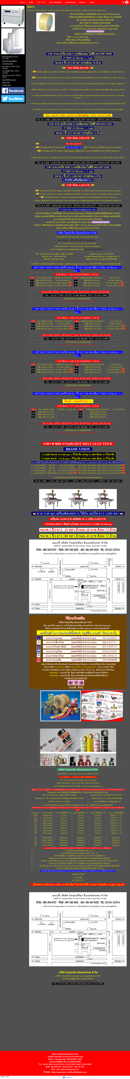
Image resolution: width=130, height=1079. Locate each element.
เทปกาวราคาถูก (59, 10)
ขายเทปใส (77, 10)
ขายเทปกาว (43, 10)
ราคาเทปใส (83, 10)
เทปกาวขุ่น (97, 10)
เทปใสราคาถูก (69, 10)
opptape (103, 10)
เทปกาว (33, 10)
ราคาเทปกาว (51, 10)
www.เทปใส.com (63, 240)
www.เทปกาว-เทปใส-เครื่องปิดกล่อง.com (82, 240)
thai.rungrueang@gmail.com (94, 249)
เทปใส (38, 10)
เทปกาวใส (90, 10)
